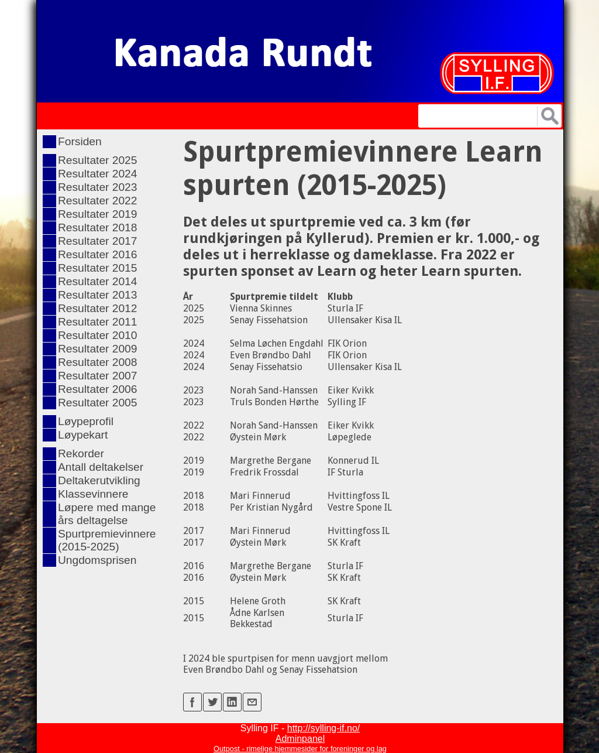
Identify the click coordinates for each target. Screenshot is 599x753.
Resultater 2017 (97, 241)
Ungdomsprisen (97, 560)
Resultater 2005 (97, 402)
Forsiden (80, 141)
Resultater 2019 (97, 214)
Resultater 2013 (97, 295)
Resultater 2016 (97, 254)
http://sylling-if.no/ (323, 728)
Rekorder (81, 453)
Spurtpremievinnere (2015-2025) (107, 540)
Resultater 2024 (97, 173)
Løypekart (83, 435)
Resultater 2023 (97, 187)
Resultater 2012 (97, 308)
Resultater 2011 (97, 322)
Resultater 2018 (97, 227)
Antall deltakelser (100, 467)
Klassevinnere (93, 494)
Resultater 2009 (97, 349)
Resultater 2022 (97, 200)
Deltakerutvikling (99, 480)
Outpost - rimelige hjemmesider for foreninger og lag (300, 748)
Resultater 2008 (97, 362)
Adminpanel (300, 739)
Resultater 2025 (97, 160)
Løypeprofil (85, 421)
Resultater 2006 (97, 389)
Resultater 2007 (97, 375)
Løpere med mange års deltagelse (107, 513)
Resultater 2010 (97, 335)
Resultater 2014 (97, 281)
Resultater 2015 (97, 268)
